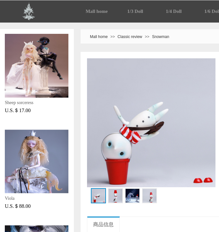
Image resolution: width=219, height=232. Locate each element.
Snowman (160, 36)
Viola (9, 198)
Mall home (97, 11)
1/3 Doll (135, 11)
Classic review (130, 36)
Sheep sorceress (19, 102)
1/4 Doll (174, 11)
